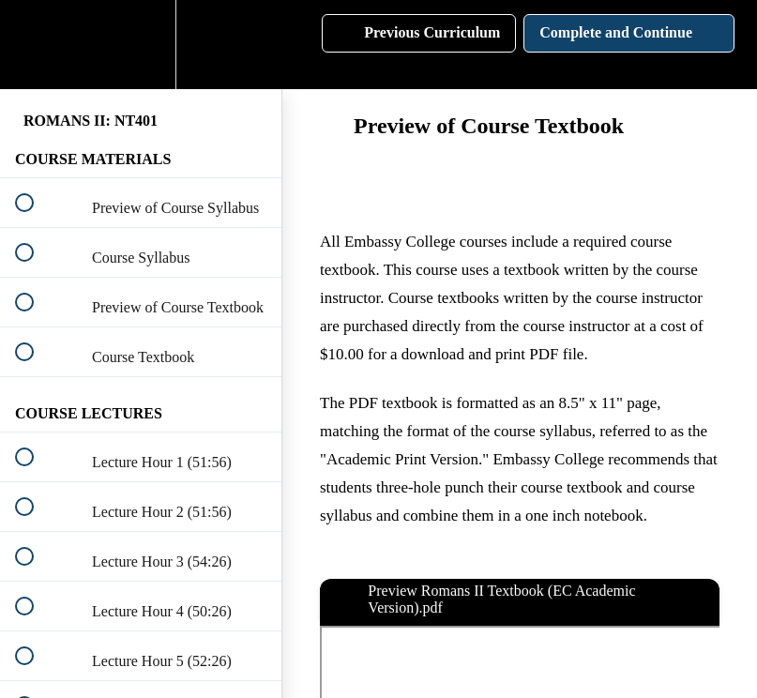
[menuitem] (140, 44)
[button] (34, 44)
